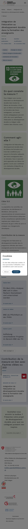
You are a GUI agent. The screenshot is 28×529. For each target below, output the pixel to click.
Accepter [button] (16, 271)
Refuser (6, 271)
